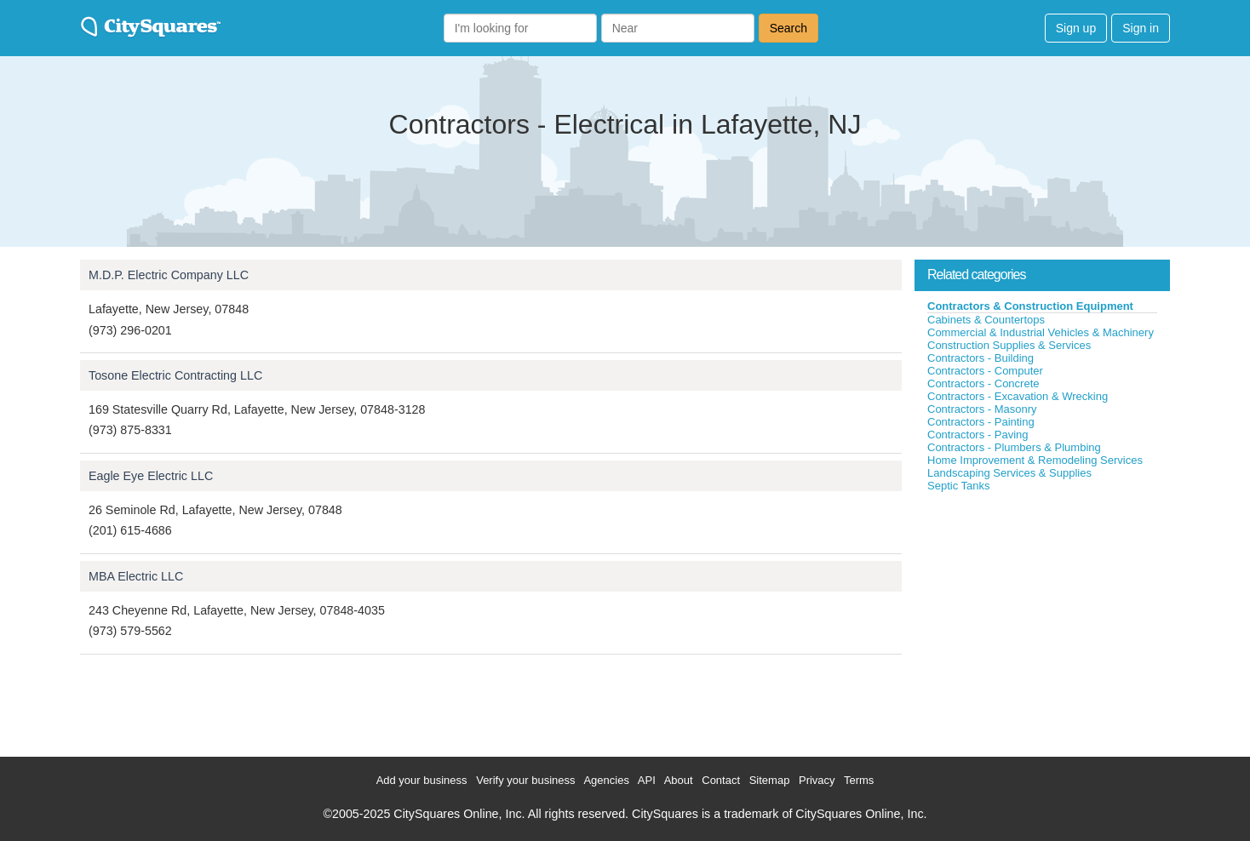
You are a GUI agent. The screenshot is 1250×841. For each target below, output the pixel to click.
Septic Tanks (958, 485)
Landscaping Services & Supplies (1009, 472)
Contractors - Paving (978, 434)
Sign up (1076, 28)
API (647, 780)
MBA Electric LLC (136, 576)
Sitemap (769, 780)
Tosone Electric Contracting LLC (175, 375)
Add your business (421, 780)
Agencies (605, 780)
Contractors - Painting (981, 421)
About (678, 780)
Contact (721, 780)
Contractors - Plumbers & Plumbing (1014, 447)
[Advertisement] (1042, 620)
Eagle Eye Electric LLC (151, 476)
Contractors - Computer (985, 370)
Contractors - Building (980, 358)
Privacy (817, 780)
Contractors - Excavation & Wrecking (1017, 396)
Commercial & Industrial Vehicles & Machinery (1040, 332)
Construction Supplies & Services (1009, 345)
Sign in (1140, 28)
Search (788, 28)
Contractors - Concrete (983, 383)
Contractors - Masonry (982, 409)
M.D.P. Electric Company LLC (169, 275)
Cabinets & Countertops (986, 319)
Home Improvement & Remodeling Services (1035, 460)
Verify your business (525, 780)
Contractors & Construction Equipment (1030, 306)
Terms (859, 780)
